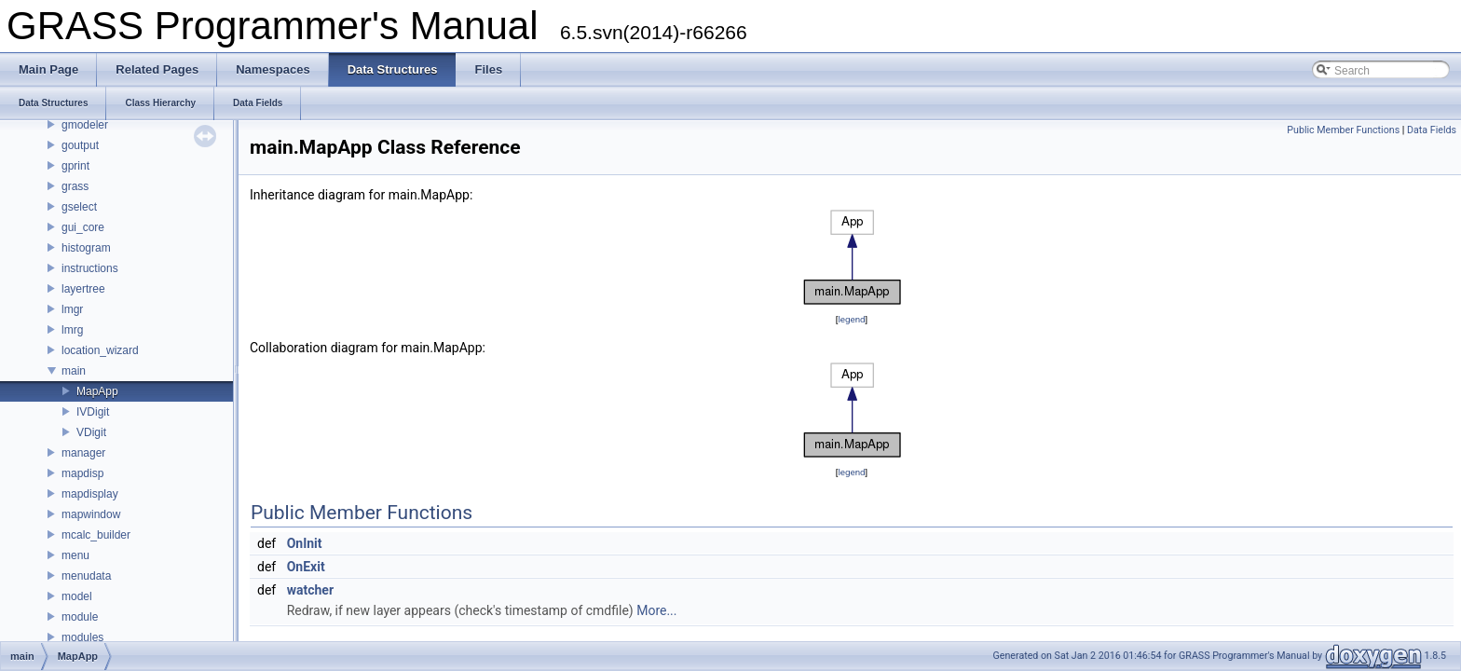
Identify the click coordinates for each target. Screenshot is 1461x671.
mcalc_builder (95, 534)
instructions (89, 268)
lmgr (72, 309)
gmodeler (84, 124)
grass (75, 186)
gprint (75, 165)
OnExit (306, 566)
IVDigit (92, 411)
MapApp (97, 391)
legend (851, 319)
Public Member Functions (1343, 130)
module (79, 616)
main (73, 370)
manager (83, 452)
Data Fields (1431, 130)
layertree (83, 288)
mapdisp (82, 473)
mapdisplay (89, 493)
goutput (80, 145)
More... (656, 610)
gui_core (82, 227)
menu (75, 555)
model (76, 596)
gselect (79, 206)
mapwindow (90, 514)
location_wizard (100, 350)
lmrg (72, 329)
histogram (86, 247)
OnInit (304, 543)
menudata (86, 575)
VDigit (91, 432)
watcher (310, 589)
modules (82, 637)
